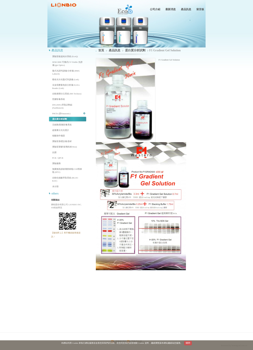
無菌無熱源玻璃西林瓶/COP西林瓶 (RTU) (67, 170)
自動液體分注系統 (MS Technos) (66, 93)
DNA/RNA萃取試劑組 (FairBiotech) (62, 106)
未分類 (55, 186)
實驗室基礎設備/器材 (62, 141)
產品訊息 (115, 50)
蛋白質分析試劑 (59, 119)
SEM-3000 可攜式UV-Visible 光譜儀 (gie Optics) (67, 63)
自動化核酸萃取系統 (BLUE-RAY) (65, 179)
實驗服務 (56, 163)
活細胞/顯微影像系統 (62, 124)
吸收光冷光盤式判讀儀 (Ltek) (65, 79)
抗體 (54, 152)
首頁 (101, 50)
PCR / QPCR (57, 158)
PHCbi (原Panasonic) (61, 113)
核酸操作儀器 (58, 135)
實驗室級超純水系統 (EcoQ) (65, 56)
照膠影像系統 (58, 99)
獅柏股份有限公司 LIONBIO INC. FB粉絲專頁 (66, 206)
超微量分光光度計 (60, 130)
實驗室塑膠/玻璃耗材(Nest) (64, 147)
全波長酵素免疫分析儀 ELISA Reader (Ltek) (66, 86)
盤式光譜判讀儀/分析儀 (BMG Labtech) (66, 72)
